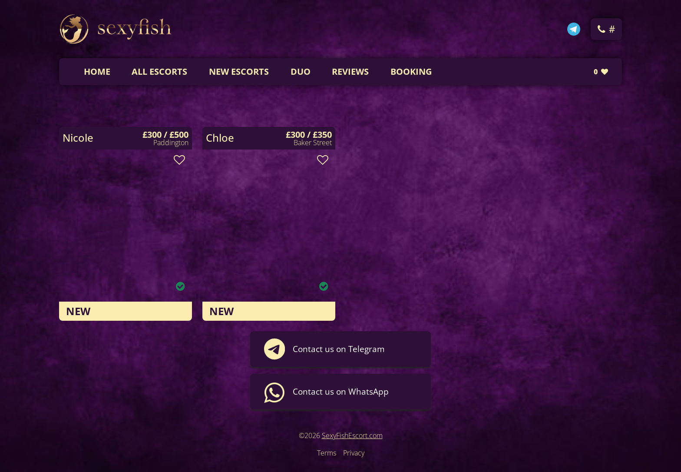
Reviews (350, 71)
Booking (411, 71)
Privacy (353, 453)
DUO (301, 71)
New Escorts (239, 71)
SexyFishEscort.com (352, 435)
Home (97, 71)
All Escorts (159, 71)
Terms (326, 453)
